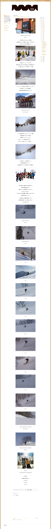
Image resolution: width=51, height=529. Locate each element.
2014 (42, 56)
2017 (42, 24)
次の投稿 (14, 518)
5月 (42, 36)
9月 (42, 31)
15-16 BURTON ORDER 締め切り (44, 42)
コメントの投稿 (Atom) (18, 519)
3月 (42, 38)
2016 (42, 25)
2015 (42, 26)
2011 (42, 60)
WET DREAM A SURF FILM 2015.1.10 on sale (43, 47)
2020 (42, 20)
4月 (42, 37)
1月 (42, 41)
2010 (42, 61)
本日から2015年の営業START (43, 54)
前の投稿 (36, 518)
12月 (42, 27)
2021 (42, 19)
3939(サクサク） (7, 15)
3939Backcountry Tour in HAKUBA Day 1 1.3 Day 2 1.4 (21, 16)
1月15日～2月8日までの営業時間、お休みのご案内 (44, 45)
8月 (42, 32)
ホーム (25, 518)
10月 (42, 30)
